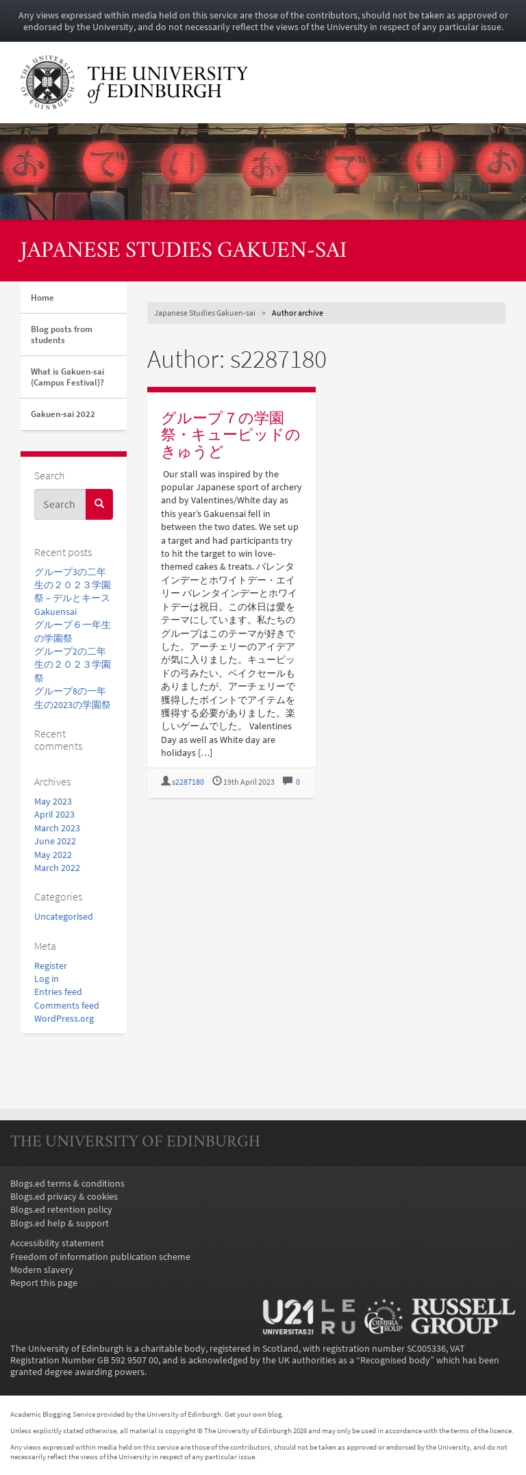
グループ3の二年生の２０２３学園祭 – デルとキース (72, 585)
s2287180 (188, 782)
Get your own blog (253, 1414)
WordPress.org (64, 1018)
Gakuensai (55, 612)
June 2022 (55, 841)
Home (42, 297)
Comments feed (66, 1005)
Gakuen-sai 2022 (63, 414)
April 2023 (54, 814)
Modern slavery (41, 1270)
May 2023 (53, 801)
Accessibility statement (57, 1243)
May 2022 (53, 855)
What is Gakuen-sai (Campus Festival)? (67, 377)
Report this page (43, 1283)
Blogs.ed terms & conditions (67, 1183)
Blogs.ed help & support (59, 1223)
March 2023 (57, 828)
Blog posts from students (61, 334)
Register (50, 966)
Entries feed (58, 992)
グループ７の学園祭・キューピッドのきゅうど (231, 434)
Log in (46, 979)
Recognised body (395, 1360)
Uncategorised (63, 916)
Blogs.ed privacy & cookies (64, 1196)
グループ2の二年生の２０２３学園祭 (72, 665)
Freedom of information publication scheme (100, 1257)
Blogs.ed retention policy (61, 1209)
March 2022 (57, 868)
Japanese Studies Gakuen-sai (184, 251)
